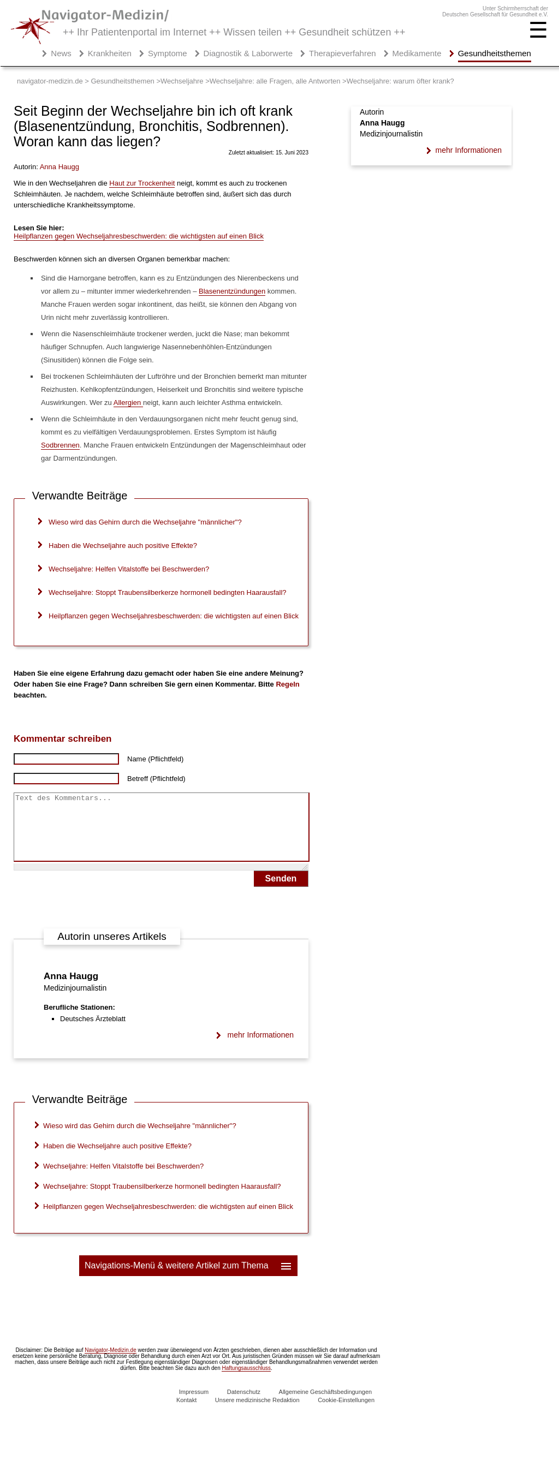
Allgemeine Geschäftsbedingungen (325, 1405)
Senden (281, 891)
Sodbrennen (60, 445)
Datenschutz (243, 1405)
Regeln (287, 684)
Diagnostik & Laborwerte (248, 53)
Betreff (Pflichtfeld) (156, 778)
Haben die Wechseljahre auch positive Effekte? (123, 545)
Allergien (128, 402)
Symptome (167, 53)
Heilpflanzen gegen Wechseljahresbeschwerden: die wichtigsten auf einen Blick (139, 236)
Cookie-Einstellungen (346, 1413)
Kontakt (186, 1413)
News (61, 53)
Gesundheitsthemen (494, 53)
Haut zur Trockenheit (142, 183)
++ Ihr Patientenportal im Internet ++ (234, 32)
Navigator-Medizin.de (110, 1363)
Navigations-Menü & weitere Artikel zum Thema (189, 1279)
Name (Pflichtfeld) (155, 759)
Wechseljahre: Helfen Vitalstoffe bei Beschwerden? (129, 569)
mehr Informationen (261, 1048)
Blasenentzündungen (232, 291)
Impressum (194, 1405)
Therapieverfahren (342, 53)
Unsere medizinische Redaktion (257, 1413)
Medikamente (417, 53)
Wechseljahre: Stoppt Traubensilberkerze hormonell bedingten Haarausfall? (168, 592)
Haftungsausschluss (246, 1381)
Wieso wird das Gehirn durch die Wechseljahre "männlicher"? (145, 522)
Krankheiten (110, 53)
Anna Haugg (71, 989)
